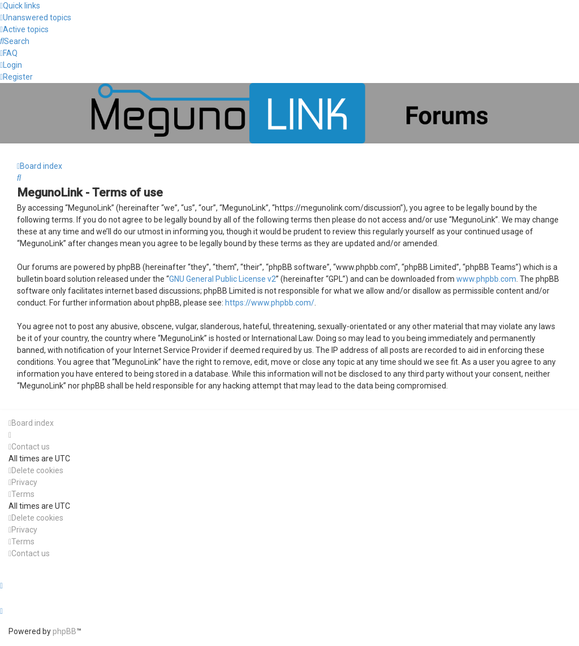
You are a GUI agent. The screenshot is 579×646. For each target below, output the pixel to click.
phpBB (64, 631)
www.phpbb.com (486, 278)
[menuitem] (35, 17)
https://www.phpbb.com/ (269, 302)
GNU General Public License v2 (222, 278)
